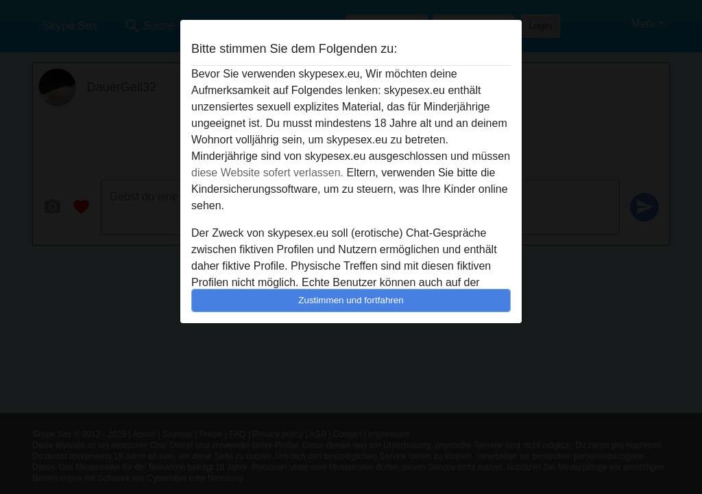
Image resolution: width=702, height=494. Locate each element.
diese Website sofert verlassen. (267, 172)
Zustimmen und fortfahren (351, 300)
